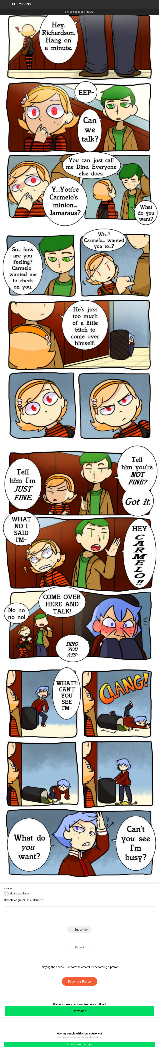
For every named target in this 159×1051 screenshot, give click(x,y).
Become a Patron (79, 981)
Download (79, 1011)
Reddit (106, 917)
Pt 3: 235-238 (21, 4)
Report (79, 947)
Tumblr (93, 917)
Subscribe (81, 929)
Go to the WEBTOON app (79, 1044)
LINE (52, 917)
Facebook (66, 917)
